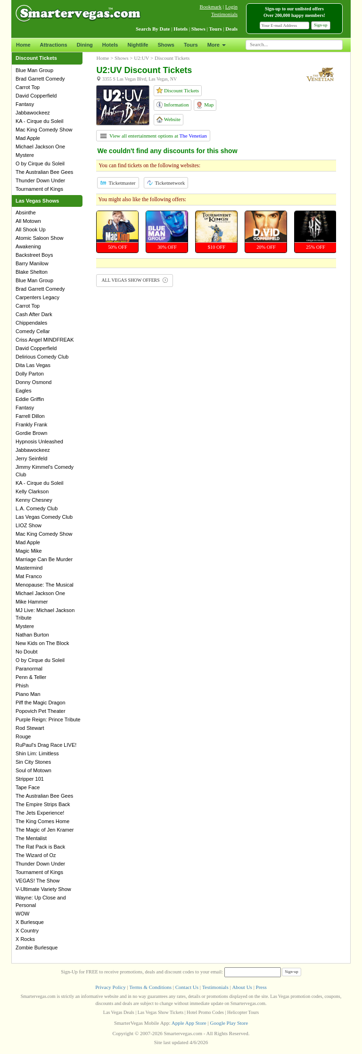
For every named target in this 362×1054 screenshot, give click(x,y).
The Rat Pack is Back (40, 847)
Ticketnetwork (166, 183)
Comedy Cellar (33, 331)
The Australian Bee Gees (44, 172)
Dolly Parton (30, 373)
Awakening (28, 246)
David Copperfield (36, 95)
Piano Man (28, 694)
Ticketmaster (117, 183)
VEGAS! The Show (37, 880)
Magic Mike (29, 551)
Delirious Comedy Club (42, 357)
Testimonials (224, 14)
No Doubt (26, 651)
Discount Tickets (177, 90)
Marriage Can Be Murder (44, 559)
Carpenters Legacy (37, 297)
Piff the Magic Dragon (41, 702)
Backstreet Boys (34, 255)
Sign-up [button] (321, 25)
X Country (27, 930)
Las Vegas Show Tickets (160, 1012)
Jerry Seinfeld (31, 458)
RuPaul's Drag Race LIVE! (46, 745)
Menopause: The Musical (45, 585)
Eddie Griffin (30, 399)
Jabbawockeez (33, 112)
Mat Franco (29, 576)
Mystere (25, 155)
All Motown (28, 221)
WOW (22, 913)
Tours (191, 45)
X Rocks (25, 939)
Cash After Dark (34, 314)
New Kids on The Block (42, 643)
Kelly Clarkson (32, 491)
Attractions (53, 45)
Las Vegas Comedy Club (44, 517)
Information (172, 105)
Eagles (24, 390)
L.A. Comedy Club (37, 508)
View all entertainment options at (153, 136)
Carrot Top (28, 87)
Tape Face (28, 787)
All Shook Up (31, 229)
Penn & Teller (31, 677)
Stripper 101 (30, 779)
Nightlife (137, 45)
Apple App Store (189, 1023)
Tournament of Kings (39, 189)
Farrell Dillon (30, 416)
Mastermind (29, 568)
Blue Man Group (34, 70)
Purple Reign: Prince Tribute (48, 719)
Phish (22, 685)
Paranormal (29, 668)
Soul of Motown (33, 770)
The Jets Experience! (40, 813)
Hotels (110, 45)
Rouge (23, 736)
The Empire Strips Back (43, 804)
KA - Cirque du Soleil (40, 121)
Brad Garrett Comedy (40, 79)
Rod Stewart (30, 728)
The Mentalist (31, 838)
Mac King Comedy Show (44, 129)
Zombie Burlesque (37, 947)
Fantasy (25, 104)
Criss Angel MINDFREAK (45, 340)
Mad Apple (28, 138)
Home (23, 45)
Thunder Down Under (40, 180)
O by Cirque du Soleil (40, 163)
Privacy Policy (110, 987)
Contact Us (186, 987)
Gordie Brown (31, 433)
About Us (242, 987)
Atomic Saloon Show (40, 238)
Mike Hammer (32, 602)
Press (261, 987)
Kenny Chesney (34, 500)
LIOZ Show (28, 525)
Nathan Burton (32, 634)
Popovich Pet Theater (41, 711)
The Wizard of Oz (36, 855)
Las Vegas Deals (118, 1012)
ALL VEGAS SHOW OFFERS (134, 280)
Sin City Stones (33, 762)
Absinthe (26, 212)
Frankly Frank (31, 424)
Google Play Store (229, 1023)
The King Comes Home (42, 821)
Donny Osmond (33, 382)
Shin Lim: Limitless (37, 753)
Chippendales (31, 323)
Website (168, 119)
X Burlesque (30, 922)
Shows (165, 45)
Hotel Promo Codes (205, 1012)
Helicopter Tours (243, 1012)
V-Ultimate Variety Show (43, 889)
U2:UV (141, 58)
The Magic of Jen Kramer (45, 830)
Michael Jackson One (40, 146)
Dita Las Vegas (33, 365)
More (216, 45)
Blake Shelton (32, 272)
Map (205, 105)
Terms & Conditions (150, 987)
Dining (85, 45)
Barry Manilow (32, 263)
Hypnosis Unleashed (39, 441)
